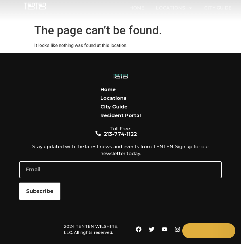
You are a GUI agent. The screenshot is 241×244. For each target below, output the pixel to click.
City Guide (218, 8)
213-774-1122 (120, 134)
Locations (174, 8)
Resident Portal (120, 115)
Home (136, 8)
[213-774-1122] (98, 133)
